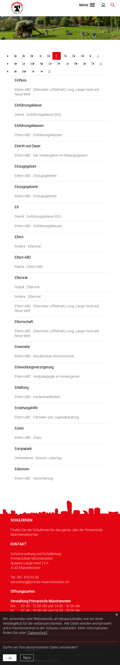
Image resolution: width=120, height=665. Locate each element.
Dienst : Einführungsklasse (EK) (38, 114)
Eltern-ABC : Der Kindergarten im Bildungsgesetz (51, 155)
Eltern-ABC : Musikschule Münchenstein (44, 356)
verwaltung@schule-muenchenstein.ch (39, 581)
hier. (36, 534)
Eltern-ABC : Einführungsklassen (38, 134)
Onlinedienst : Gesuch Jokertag (38, 457)
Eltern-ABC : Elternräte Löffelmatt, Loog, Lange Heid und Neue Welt (57, 91)
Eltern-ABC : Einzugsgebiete (36, 175)
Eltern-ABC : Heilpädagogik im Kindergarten (47, 376)
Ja (10, 657)
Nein (27, 657)
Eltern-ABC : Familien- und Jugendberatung (47, 417)
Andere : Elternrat (28, 246)
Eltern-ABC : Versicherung (34, 478)
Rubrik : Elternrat (27, 287)
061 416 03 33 (28, 577)
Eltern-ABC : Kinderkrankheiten (37, 396)
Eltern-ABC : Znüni (28, 437)
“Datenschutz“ (37, 632)
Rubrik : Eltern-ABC (29, 266)
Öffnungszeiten (22, 591)
